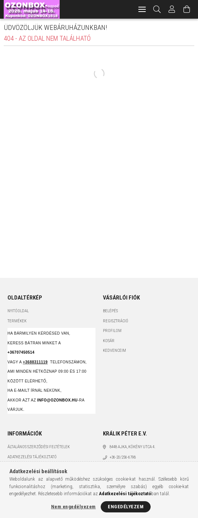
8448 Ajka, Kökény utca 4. (132, 446)
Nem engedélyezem (73, 506)
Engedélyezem (126, 506)
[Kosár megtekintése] (186, 9)
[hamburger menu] (142, 9)
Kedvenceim (114, 350)
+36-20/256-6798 (123, 457)
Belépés (110, 310)
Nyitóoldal (18, 310)
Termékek (16, 321)
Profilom (112, 330)
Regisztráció (115, 321)
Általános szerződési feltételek (38, 446)
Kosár (108, 340)
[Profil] (171, 9)
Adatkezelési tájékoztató (32, 457)
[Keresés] (157, 9)
